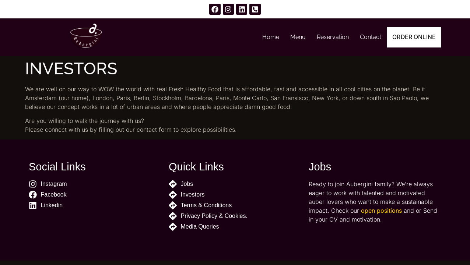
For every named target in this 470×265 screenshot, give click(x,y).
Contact (363, 36)
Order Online (410, 37)
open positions (381, 210)
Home (263, 36)
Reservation (326, 36)
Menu (291, 36)
